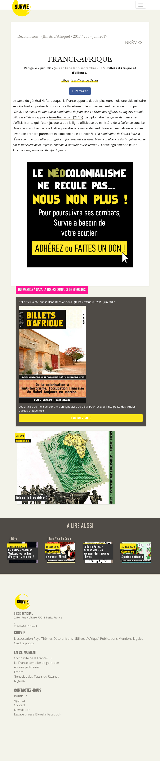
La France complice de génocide (36, 663)
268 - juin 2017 (95, 36)
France (19, 672)
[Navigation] (140, 5)
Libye (65, 80)
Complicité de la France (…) (32, 658)
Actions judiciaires (27, 667)
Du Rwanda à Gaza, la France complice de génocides (52, 289)
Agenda (19, 700)
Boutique (20, 696)
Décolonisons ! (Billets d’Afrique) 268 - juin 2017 (85, 302)
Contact (19, 705)
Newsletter (22, 710)
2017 (77, 36)
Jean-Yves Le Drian (84, 80)
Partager (80, 91)
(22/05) (66, 117)
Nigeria (19, 681)
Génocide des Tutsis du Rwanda (36, 676)
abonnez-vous (81, 418)
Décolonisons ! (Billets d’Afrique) (43, 36)
